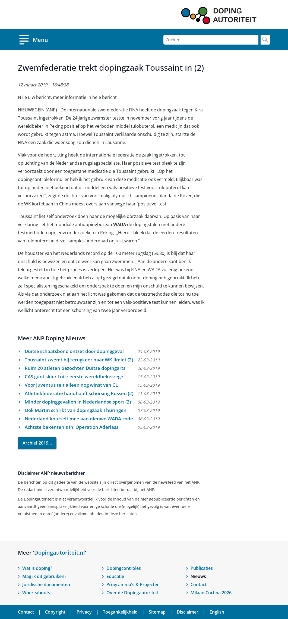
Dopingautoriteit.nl (59, 552)
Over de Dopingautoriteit (132, 593)
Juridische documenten (46, 584)
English (217, 612)
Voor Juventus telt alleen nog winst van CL (71, 385)
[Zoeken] (210, 40)
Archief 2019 (35, 443)
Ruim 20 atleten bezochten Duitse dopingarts (75, 368)
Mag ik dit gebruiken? (44, 576)
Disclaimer (187, 612)
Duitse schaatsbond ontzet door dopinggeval (74, 351)
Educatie (115, 576)
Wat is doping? (37, 568)
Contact (199, 584)
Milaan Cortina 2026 (211, 593)
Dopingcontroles (123, 568)
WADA (119, 224)
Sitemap (157, 612)
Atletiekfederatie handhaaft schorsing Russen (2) (79, 393)
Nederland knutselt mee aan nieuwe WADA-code (79, 418)
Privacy (84, 612)
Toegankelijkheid (120, 612)
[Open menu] (33, 39)
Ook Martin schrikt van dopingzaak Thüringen (75, 410)
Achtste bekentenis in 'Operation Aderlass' (72, 427)
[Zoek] (265, 40)
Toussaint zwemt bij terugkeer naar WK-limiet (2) (79, 360)
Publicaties (202, 568)
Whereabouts (36, 593)
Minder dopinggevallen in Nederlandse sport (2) (78, 402)
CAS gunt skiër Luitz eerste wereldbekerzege (74, 376)
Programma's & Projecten (133, 584)
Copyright (55, 612)
